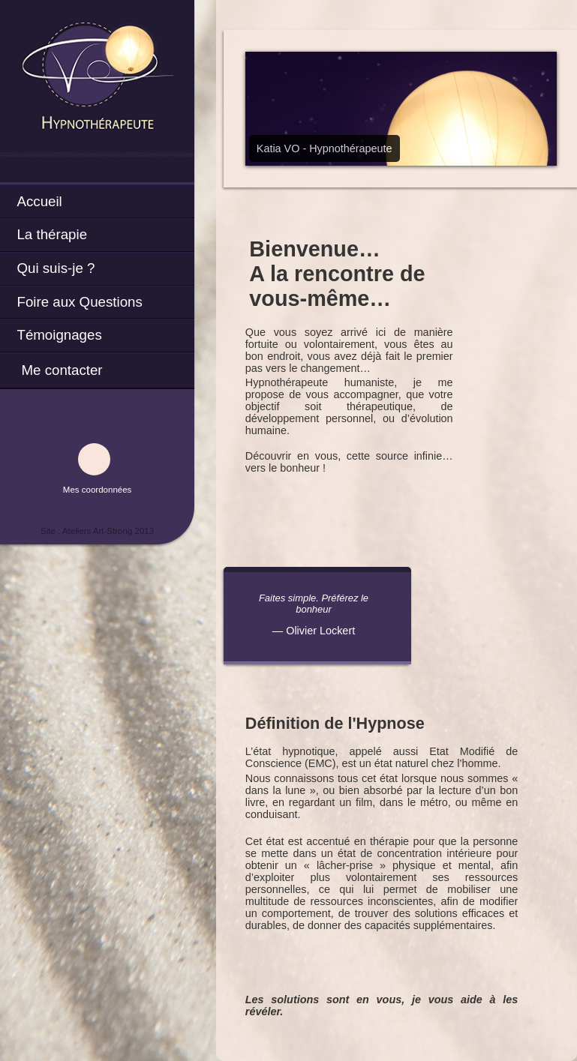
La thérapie (52, 234)
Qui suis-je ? (56, 268)
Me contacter (61, 370)
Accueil (39, 201)
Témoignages (59, 335)
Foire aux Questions (79, 302)
